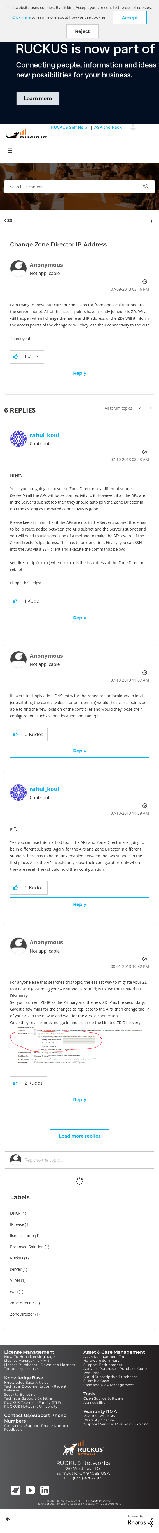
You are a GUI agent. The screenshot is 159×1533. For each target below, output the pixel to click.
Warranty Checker (99, 1420)
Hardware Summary (101, 1360)
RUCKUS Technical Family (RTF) (32, 1402)
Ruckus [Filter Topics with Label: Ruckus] (16, 1258)
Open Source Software (103, 1398)
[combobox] (79, 186)
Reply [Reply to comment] (79, 617)
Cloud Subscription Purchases (110, 1377)
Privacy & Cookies (68, 1503)
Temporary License (21, 1369)
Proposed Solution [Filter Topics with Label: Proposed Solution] (27, 1246)
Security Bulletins (19, 1394)
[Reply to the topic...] (87, 1160)
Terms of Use (46, 1503)
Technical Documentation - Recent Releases (35, 1388)
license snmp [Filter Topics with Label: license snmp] (22, 1235)
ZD (9, 220)
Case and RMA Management (108, 1385)
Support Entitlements (102, 1365)
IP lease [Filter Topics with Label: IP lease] (17, 1224)
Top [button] (7, 1519)
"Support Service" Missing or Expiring (116, 1424)
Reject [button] (82, 31)
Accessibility (94, 1402)
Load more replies (79, 1136)
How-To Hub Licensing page (29, 1356)
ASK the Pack (108, 127)
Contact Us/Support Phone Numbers (37, 1425)
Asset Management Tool (104, 1356)
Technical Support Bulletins (28, 1398)
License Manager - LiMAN (26, 1360)
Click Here (21, 17)
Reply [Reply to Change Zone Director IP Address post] (79, 373)
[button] (130, 17)
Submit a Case (96, 1381)
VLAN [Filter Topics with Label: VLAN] (15, 1280)
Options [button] (151, 221)
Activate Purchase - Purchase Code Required (115, 1371)
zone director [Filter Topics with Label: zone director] (22, 1302)
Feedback (13, 1429)
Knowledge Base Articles (26, 1382)
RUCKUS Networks (83, 1463)
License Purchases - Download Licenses (39, 1365)
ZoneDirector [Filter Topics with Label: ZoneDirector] (22, 1314)
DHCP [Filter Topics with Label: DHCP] (15, 1213)
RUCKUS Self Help (69, 127)
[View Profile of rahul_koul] (44, 435)
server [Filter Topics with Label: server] (16, 1269)
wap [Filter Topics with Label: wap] (14, 1291)
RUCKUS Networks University (30, 1406)
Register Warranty (99, 1416)
